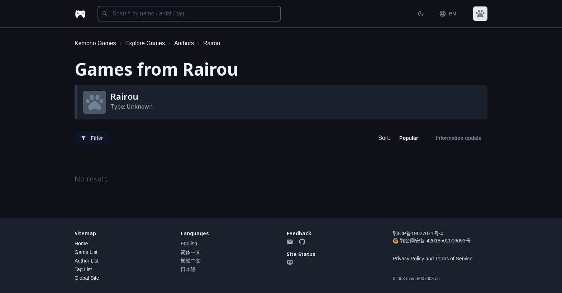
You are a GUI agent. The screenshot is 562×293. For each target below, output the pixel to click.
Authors (184, 43)
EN (447, 13)
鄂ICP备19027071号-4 (418, 233)
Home (81, 243)
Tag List (83, 269)
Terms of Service (453, 258)
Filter (92, 138)
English (189, 243)
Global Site (87, 278)
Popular (408, 138)
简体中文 (191, 252)
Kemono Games (95, 43)
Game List (86, 252)
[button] (480, 13)
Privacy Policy (408, 258)
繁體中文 (191, 261)
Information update (458, 138)
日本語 (188, 269)
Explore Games (145, 43)
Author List (87, 261)
